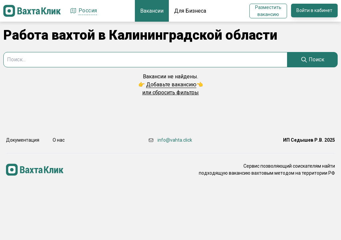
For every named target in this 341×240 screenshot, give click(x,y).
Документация (22, 140)
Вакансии (152, 11)
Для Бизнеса (190, 11)
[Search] (312, 59)
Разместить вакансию (268, 11)
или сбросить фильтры (170, 92)
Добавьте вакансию (171, 84)
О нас (59, 140)
